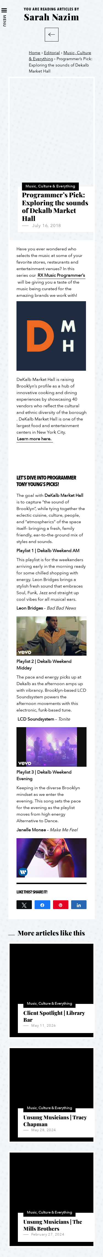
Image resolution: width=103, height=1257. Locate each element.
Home (34, 53)
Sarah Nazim (51, 17)
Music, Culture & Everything (50, 186)
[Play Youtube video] (51, 636)
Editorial (52, 53)
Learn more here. (34, 439)
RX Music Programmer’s (61, 275)
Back (52, 34)
